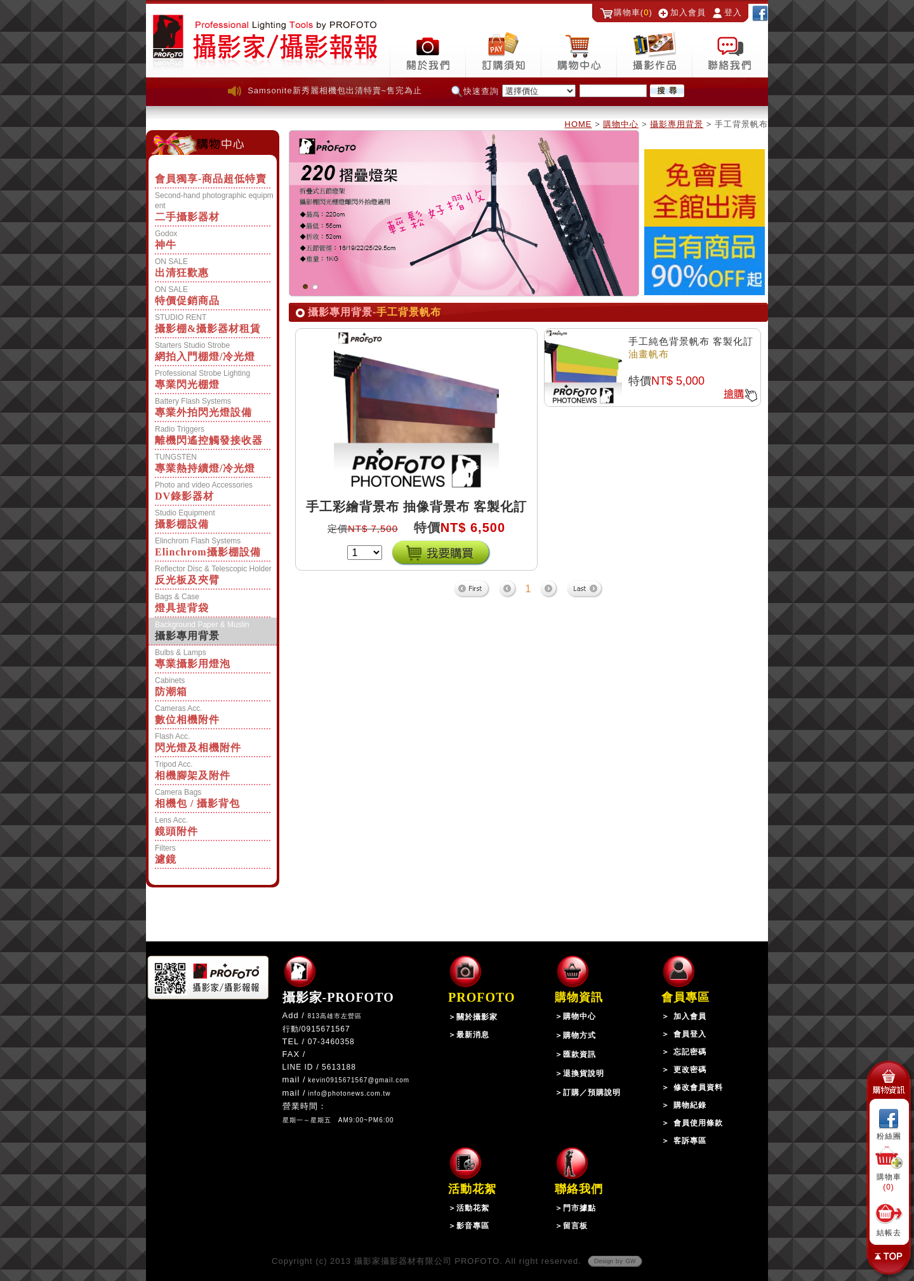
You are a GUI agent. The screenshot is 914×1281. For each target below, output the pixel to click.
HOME (578, 124)
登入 (733, 12)
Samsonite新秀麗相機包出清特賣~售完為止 (335, 90)
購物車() (633, 12)
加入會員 (688, 12)
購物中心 (621, 124)
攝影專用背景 (676, 124)
